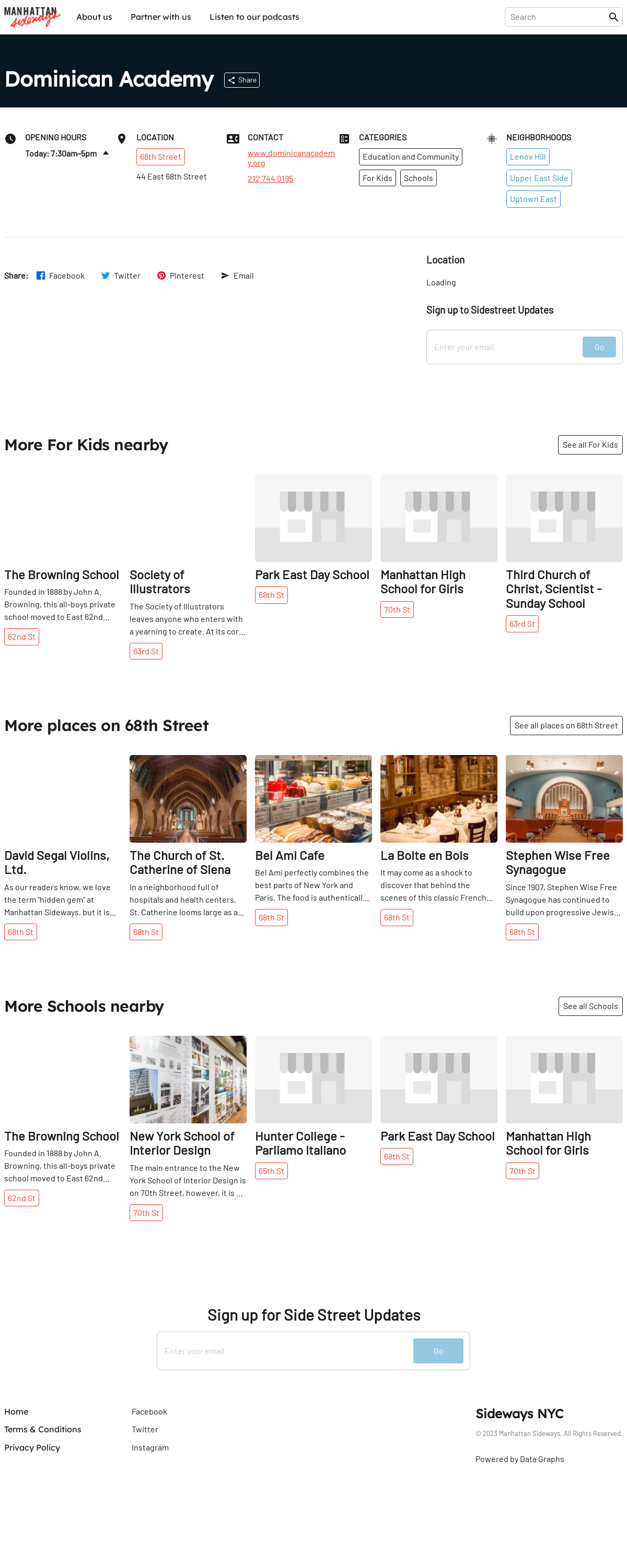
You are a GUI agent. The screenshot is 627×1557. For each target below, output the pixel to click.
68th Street (160, 156)
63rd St (146, 651)
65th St (271, 1171)
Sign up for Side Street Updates (313, 1315)
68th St (271, 595)
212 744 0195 (270, 178)
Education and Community (411, 156)
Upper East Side (539, 178)
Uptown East (533, 198)
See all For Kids (590, 444)
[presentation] (558, 17)
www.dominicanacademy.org (291, 157)
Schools (418, 178)
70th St (397, 609)
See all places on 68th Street (566, 725)
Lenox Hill (528, 156)
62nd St (22, 636)
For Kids (377, 178)
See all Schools (590, 1006)
